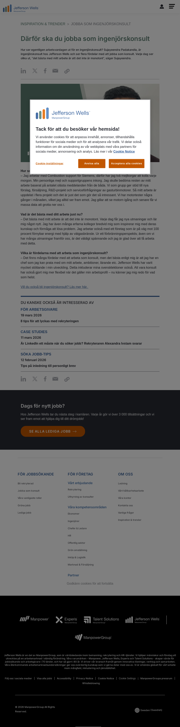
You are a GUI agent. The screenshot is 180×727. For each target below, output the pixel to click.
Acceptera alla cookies (126, 163)
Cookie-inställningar (50, 163)
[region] (90, 136)
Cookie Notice (124, 151)
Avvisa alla (91, 163)
